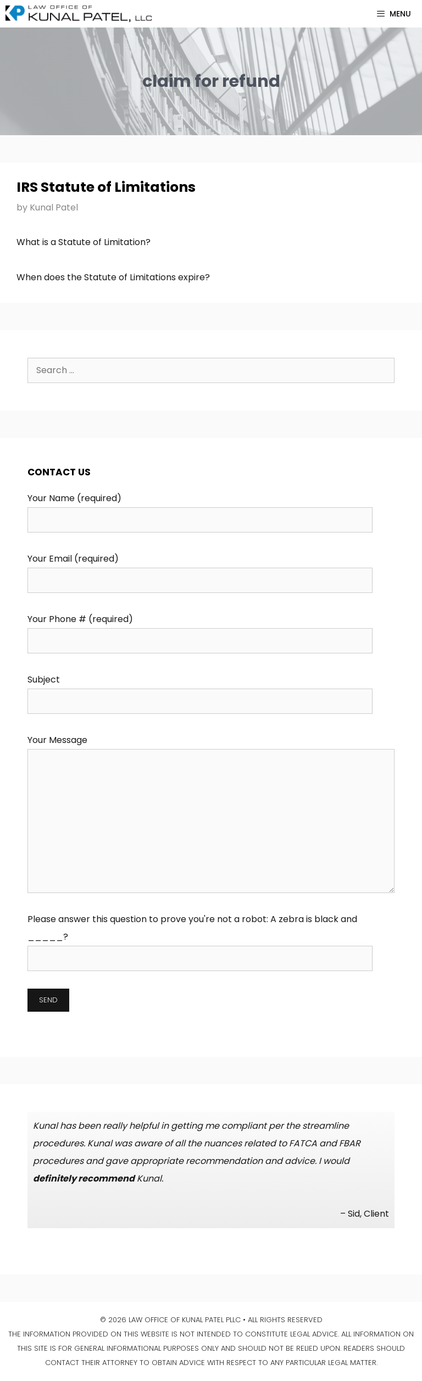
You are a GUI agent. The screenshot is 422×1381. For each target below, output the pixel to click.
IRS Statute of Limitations (106, 187)
